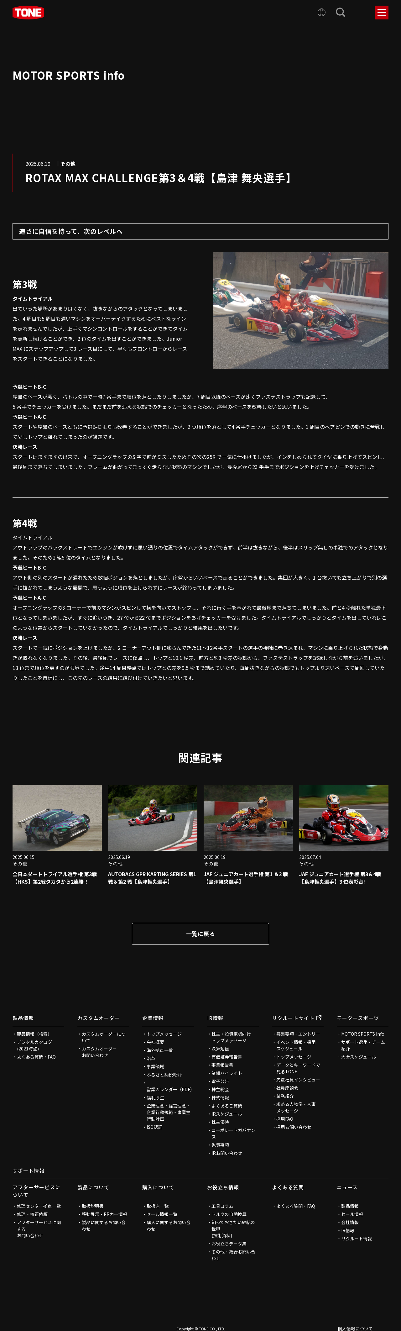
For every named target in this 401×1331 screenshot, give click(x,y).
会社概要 (155, 1042)
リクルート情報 (356, 1238)
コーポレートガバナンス (233, 1133)
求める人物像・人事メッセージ (296, 1107)
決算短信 (220, 1048)
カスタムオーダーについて (104, 1037)
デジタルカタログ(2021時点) (34, 1045)
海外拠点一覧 (160, 1050)
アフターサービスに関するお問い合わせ (39, 1229)
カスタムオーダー (98, 1018)
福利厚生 (155, 1097)
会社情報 (350, 1222)
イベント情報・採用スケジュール (296, 1045)
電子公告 (220, 1081)
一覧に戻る (200, 933)
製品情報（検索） (34, 1034)
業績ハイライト (226, 1073)
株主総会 (220, 1089)
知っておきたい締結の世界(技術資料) (233, 1229)
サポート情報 (28, 1170)
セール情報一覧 (162, 1214)
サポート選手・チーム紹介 (363, 1045)
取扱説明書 (93, 1206)
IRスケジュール (226, 1114)
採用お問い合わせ (293, 1127)
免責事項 (220, 1145)
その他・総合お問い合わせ (233, 1255)
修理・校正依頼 (32, 1214)
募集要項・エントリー (298, 1034)
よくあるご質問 (226, 1105)
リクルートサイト (296, 1018)
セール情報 (352, 1214)
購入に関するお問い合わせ (168, 1225)
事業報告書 (222, 1065)
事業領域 (155, 1066)
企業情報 (153, 1018)
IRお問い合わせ (226, 1153)
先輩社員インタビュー (298, 1079)
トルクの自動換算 (229, 1214)
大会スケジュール (358, 1057)
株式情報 (220, 1097)
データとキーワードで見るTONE (298, 1068)
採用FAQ (284, 1119)
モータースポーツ (358, 1018)
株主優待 (220, 1122)
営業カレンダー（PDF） (170, 1089)
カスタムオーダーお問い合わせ (99, 1051)
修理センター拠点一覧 (39, 1206)
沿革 (151, 1058)
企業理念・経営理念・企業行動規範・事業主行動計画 (168, 1112)
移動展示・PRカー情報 (104, 1214)
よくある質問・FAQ (36, 1057)
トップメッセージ (164, 1034)
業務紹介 (285, 1096)
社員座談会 (287, 1088)
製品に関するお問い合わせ (104, 1225)
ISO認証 (154, 1127)
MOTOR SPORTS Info (362, 1034)
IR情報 (215, 1018)
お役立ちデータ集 (229, 1243)
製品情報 (23, 1018)
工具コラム (222, 1206)
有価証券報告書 (226, 1057)
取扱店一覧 (158, 1206)
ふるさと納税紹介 (164, 1074)
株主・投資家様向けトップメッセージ (231, 1037)
